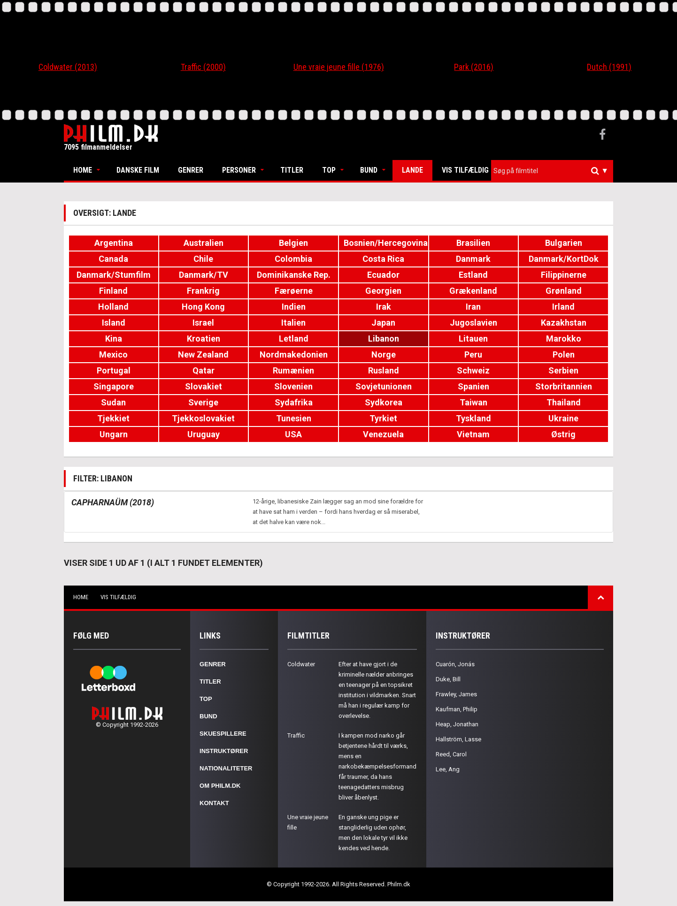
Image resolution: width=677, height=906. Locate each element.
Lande (412, 170)
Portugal (114, 370)
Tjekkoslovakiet (203, 418)
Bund (368, 170)
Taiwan (473, 402)
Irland (563, 307)
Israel (203, 322)
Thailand (563, 402)
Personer (239, 170)
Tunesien (293, 418)
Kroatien (203, 338)
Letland (293, 338)
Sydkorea (383, 402)
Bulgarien (563, 243)
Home (82, 170)
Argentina (113, 243)
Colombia (293, 259)
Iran (473, 307)
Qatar (203, 370)
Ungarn (114, 434)
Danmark (473, 259)
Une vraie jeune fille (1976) (338, 67)
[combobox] (552, 171)
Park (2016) (473, 67)
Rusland (383, 370)
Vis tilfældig (465, 170)
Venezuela (383, 434)
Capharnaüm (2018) (112, 502)
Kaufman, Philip (456, 709)
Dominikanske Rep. (294, 275)
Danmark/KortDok (564, 259)
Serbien (563, 370)
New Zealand (203, 354)
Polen (564, 354)
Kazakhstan (563, 322)
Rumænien (293, 370)
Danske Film (137, 170)
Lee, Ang (448, 769)
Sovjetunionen (383, 386)
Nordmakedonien (294, 354)
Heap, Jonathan (457, 724)
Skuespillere (223, 733)
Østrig (563, 434)
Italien (293, 322)
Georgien (383, 291)
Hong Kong (203, 307)
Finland (113, 291)
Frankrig (203, 291)
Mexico (113, 354)
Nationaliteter (226, 768)
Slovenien (293, 386)
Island (113, 322)
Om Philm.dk (220, 785)
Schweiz (473, 370)
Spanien (473, 386)
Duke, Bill (448, 679)
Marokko (563, 338)
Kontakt (214, 803)
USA (293, 434)
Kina (113, 338)
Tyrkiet (383, 418)
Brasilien (473, 243)
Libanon (383, 338)
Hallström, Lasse (458, 739)
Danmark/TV (203, 275)
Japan (383, 322)
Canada (113, 259)
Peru (473, 354)
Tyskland (473, 418)
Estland (473, 275)
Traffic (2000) (203, 67)
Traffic (296, 735)
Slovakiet (203, 386)
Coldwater (301, 664)
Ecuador (383, 275)
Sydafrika (294, 402)
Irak (383, 307)
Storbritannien (563, 386)
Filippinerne (563, 275)
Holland (113, 307)
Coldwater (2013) (67, 67)
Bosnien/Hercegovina (386, 243)
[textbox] (554, 170)
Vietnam (473, 434)
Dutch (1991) (609, 67)
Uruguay (203, 434)
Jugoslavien (473, 322)
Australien (203, 243)
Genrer (190, 170)
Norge (383, 354)
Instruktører (224, 750)
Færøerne (294, 291)
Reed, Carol (451, 754)
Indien (294, 307)
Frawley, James (456, 694)
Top (329, 170)
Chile (203, 259)
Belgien (293, 243)
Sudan (113, 402)
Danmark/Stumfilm (114, 275)
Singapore (113, 386)
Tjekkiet (113, 418)
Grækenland (473, 291)
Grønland (564, 291)
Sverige (203, 402)
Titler (291, 170)
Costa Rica (383, 259)
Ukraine (563, 418)
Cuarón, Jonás (455, 664)
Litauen (473, 338)
